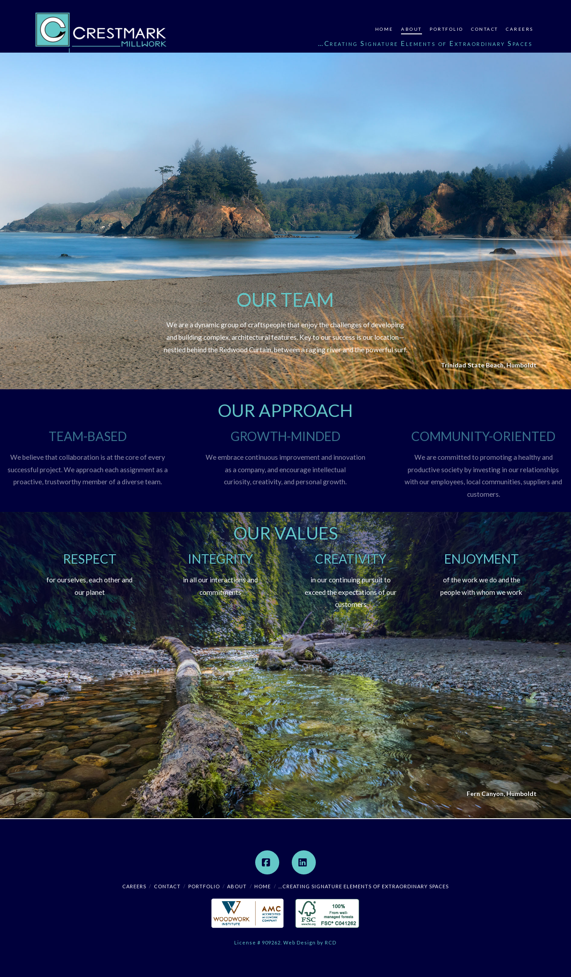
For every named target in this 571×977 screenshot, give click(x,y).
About (237, 886)
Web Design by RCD (309, 942)
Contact (167, 886)
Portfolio (204, 886)
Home (262, 886)
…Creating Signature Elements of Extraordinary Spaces (363, 886)
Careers (134, 886)
